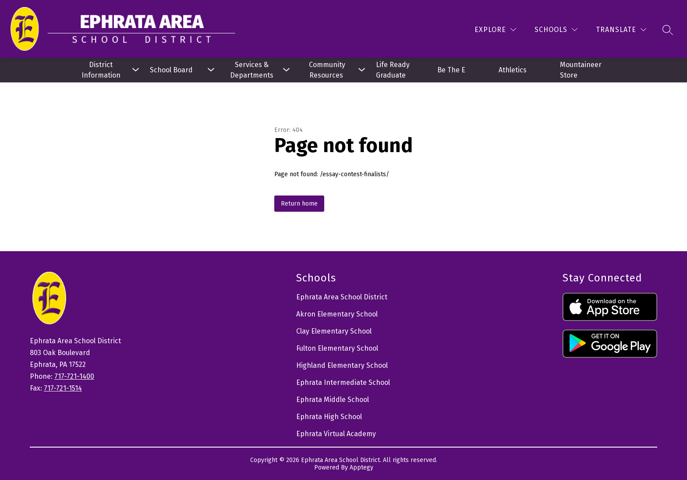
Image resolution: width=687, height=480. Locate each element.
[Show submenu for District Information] (100, 70)
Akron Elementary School (337, 314)
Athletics (513, 70)
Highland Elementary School (342, 365)
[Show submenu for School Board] (176, 70)
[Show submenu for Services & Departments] (251, 70)
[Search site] (667, 30)
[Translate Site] (621, 29)
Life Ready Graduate (393, 69)
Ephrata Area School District (341, 297)
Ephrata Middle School (332, 399)
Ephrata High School (329, 416)
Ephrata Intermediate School (343, 382)
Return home (299, 203)
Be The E (451, 70)
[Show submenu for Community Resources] (327, 70)
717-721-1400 (74, 376)
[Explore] (495, 29)
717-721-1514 (63, 388)
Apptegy (361, 467)
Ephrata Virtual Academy (336, 434)
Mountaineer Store (581, 69)
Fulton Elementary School (337, 348)
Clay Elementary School (334, 331)
